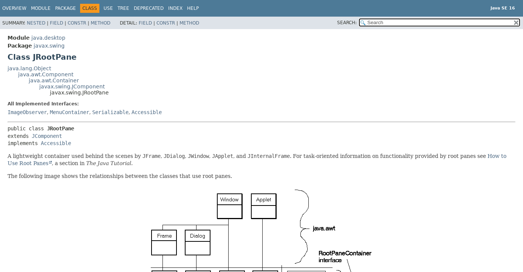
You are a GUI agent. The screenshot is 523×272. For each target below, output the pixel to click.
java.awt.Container (54, 80)
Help (193, 8)
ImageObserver (27, 112)
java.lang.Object (29, 68)
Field (56, 23)
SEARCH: (347, 22)
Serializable (110, 112)
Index (175, 8)
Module (41, 8)
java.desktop (48, 38)
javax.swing (49, 46)
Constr (77, 23)
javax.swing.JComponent (72, 86)
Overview (14, 8)
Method (100, 23)
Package (65, 8)
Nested (36, 23)
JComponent (47, 136)
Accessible (147, 112)
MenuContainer (69, 112)
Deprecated (149, 8)
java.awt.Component (45, 74)
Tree (123, 8)
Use (108, 8)
